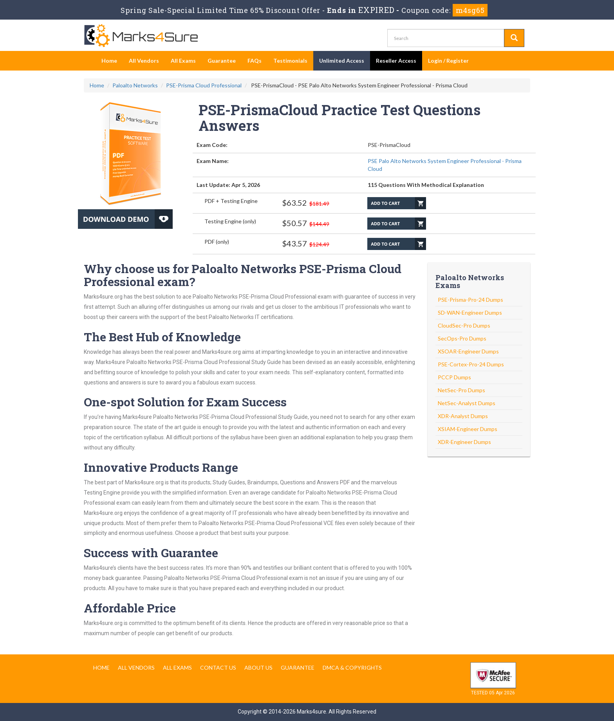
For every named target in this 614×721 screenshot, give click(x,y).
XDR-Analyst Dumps (463, 416)
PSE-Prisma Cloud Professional (204, 85)
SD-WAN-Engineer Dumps (470, 312)
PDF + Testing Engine (231, 200)
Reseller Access (396, 60)
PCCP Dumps (454, 377)
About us (258, 667)
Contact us (218, 667)
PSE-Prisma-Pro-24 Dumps (470, 299)
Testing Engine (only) (230, 221)
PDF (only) (216, 241)
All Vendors (144, 60)
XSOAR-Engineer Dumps (468, 351)
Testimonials (290, 60)
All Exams (183, 60)
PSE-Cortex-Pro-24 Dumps (471, 364)
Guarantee (222, 60)
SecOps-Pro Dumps (462, 338)
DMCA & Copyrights (352, 667)
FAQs (254, 60)
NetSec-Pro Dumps (461, 390)
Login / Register (448, 60)
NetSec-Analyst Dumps (466, 403)
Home (109, 60)
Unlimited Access (341, 60)
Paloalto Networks (135, 85)
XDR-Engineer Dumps (464, 441)
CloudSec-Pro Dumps (464, 325)
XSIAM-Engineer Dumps (467, 429)
